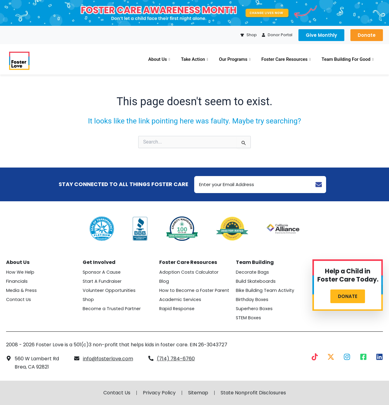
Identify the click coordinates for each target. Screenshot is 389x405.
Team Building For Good (348, 59)
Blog (164, 281)
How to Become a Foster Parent (194, 290)
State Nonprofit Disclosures (253, 393)
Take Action (194, 59)
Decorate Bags (252, 272)
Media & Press (21, 290)
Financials (17, 281)
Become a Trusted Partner (112, 309)
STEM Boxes (248, 318)
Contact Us (18, 299)
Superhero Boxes (254, 309)
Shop (88, 299)
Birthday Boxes (252, 299)
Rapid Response (176, 309)
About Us (159, 59)
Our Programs (234, 59)
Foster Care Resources (286, 59)
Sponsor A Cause (102, 272)
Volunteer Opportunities (109, 290)
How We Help (20, 272)
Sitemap (198, 393)
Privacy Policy (159, 393)
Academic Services (180, 299)
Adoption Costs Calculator (189, 272)
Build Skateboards (256, 281)
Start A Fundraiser (102, 281)
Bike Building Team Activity (265, 290)
